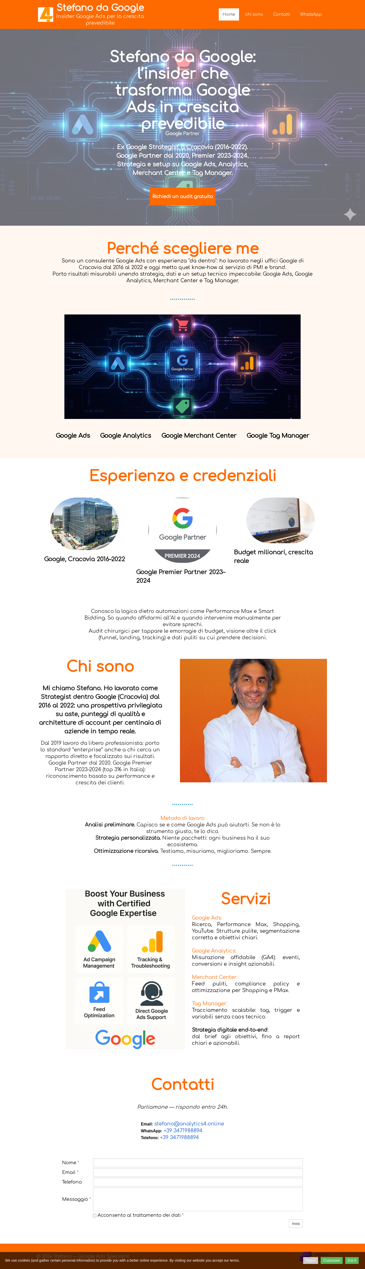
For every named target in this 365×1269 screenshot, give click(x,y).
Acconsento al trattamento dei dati (138, 1215)
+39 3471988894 (183, 1131)
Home (229, 14)
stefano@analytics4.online (189, 1124)
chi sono (254, 14)
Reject (311, 1260)
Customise (331, 1260)
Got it (352, 1260)
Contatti (281, 14)
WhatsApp (311, 14)
